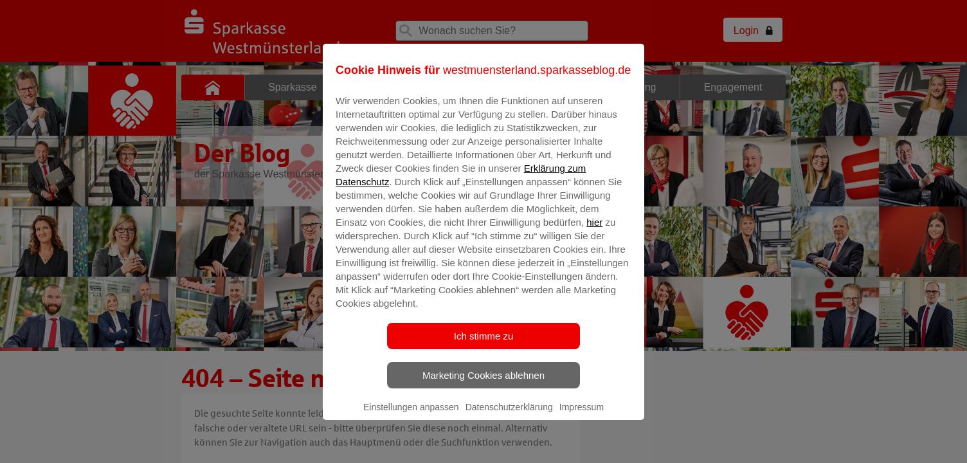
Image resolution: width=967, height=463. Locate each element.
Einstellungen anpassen (411, 416)
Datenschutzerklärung (509, 416)
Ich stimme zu (484, 345)
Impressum (581, 416)
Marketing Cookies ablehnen (483, 384)
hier (594, 231)
